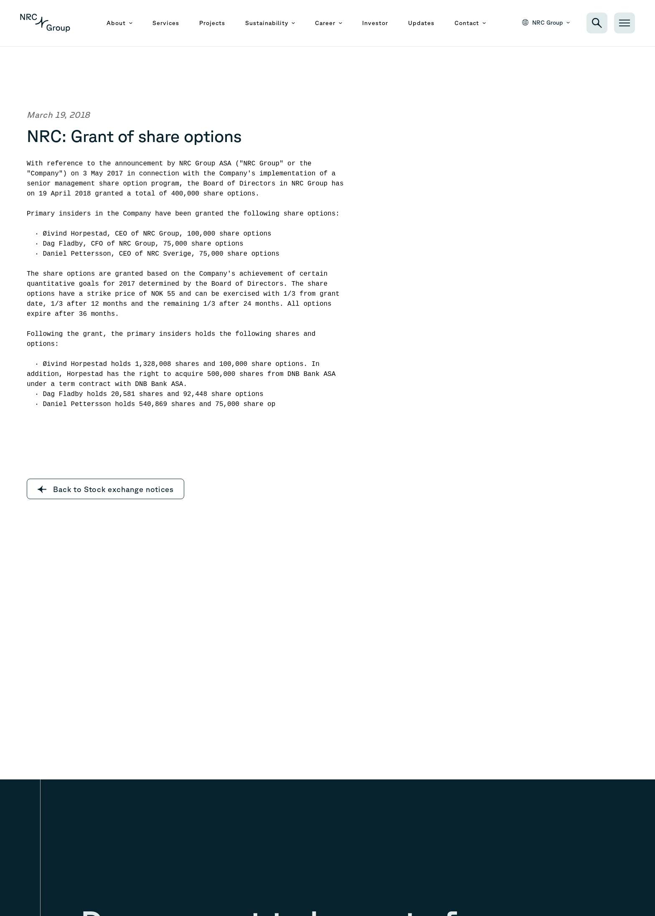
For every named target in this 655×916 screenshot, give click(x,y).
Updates (421, 23)
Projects (212, 23)
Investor (375, 23)
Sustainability (270, 23)
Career (328, 23)
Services (165, 23)
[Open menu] (624, 23)
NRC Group (546, 22)
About (119, 23)
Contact (470, 23)
